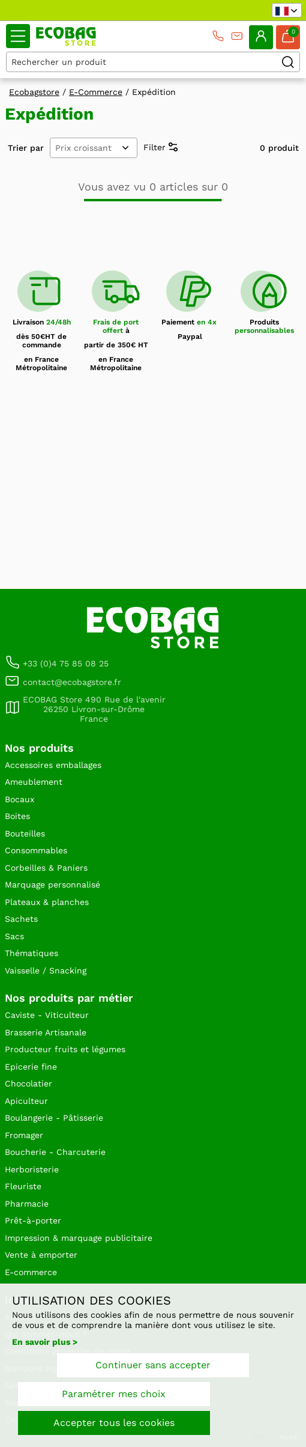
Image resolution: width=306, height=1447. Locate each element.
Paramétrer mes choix (114, 1394)
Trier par (26, 148)
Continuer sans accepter (153, 1365)
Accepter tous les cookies (114, 1422)
